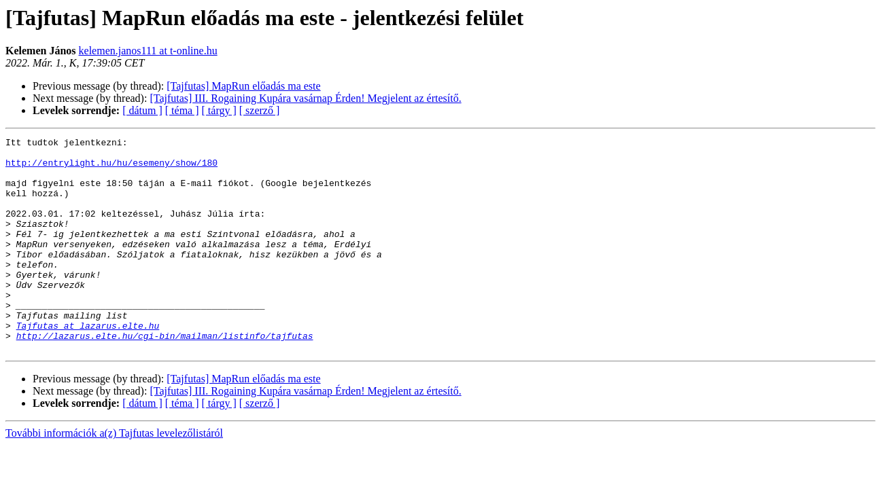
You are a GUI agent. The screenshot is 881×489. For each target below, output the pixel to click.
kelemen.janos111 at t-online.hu (148, 50)
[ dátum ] (142, 110)
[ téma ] (182, 110)
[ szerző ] (259, 110)
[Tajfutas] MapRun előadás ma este (243, 86)
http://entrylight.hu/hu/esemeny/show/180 (111, 168)
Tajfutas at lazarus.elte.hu (88, 364)
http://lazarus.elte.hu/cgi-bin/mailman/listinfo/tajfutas (164, 376)
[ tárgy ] (219, 110)
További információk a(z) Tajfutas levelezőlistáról (114, 476)
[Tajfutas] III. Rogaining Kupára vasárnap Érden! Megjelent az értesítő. (305, 98)
